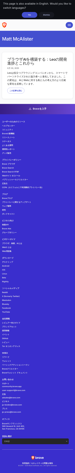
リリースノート (8, 137)
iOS (3, 270)
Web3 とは (6, 247)
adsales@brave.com (22, 397)
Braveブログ (7, 198)
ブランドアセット (9, 327)
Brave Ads (6, 228)
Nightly (5, 281)
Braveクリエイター (10, 369)
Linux (4, 274)
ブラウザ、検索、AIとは (12, 243)
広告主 (5, 183)
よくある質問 (7, 145)
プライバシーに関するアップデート (16, 202)
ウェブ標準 (6, 206)
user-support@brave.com (13, 390)
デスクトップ (7, 262)
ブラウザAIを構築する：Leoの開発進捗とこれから (37, 61)
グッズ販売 (6, 153)
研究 (4, 210)
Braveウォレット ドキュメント (15, 373)
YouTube (6, 312)
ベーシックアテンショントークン (15, 365)
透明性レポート (8, 149)
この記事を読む (15, 90)
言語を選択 (7, 436)
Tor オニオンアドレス (11, 346)
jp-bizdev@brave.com (12, 405)
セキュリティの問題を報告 (42, 463)
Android (5, 266)
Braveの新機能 (8, 133)
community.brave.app (12, 386)
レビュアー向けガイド (11, 323)
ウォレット (6, 361)
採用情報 (5, 330)
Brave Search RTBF (10, 172)
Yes (29, 15)
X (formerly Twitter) (11, 296)
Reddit (5, 292)
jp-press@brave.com (11, 412)
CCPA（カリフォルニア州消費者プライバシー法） (22, 187)
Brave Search (8, 168)
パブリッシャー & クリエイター (15, 179)
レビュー (5, 342)
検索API (5, 225)
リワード (5, 357)
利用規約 (25, 463)
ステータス (6, 141)
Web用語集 (6, 251)
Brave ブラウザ (8, 164)
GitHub (5, 338)
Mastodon (6, 300)
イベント (5, 334)
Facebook (6, 308)
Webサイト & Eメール (11, 175)
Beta (4, 277)
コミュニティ (7, 129)
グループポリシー (9, 232)
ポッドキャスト (8, 214)
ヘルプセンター (8, 126)
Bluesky (5, 304)
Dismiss (46, 15)
